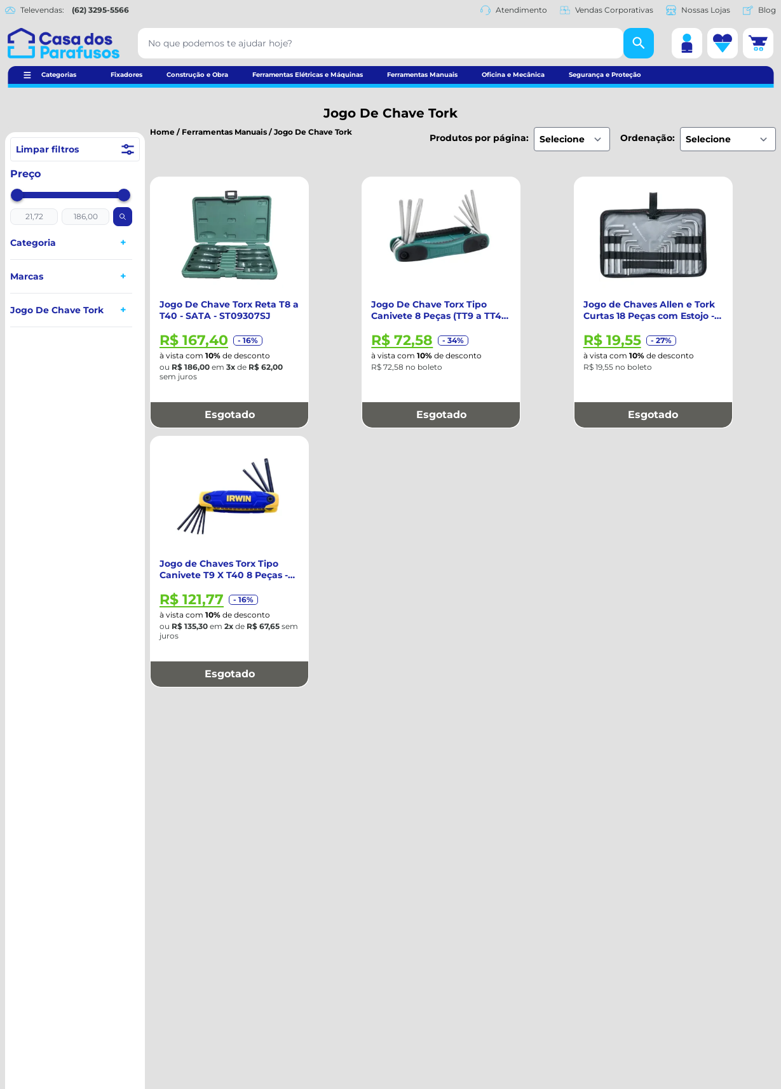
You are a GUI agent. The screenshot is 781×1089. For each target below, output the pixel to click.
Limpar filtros (75, 149)
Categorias (58, 75)
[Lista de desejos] (722, 43)
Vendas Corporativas (606, 10)
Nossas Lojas (698, 10)
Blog (759, 10)
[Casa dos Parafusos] (63, 43)
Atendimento (513, 10)
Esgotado (230, 415)
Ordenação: (647, 138)
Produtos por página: (479, 138)
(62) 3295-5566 (100, 10)
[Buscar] (638, 43)
